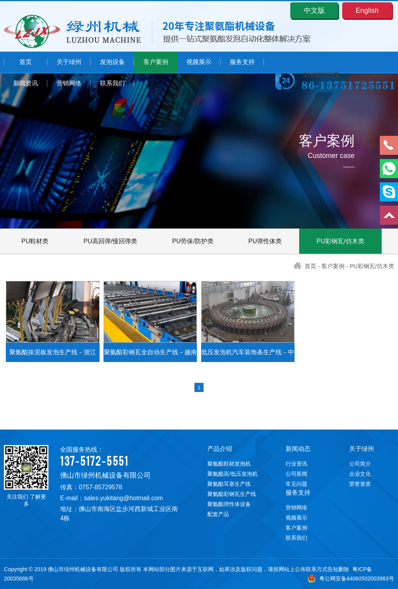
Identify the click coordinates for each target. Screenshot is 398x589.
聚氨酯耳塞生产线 (229, 484)
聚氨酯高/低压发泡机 (232, 474)
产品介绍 (219, 448)
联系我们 (112, 83)
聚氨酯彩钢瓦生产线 (231, 494)
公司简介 (360, 464)
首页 (25, 62)
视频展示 (198, 62)
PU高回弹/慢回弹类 (111, 241)
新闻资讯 (25, 83)
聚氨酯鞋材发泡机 (229, 464)
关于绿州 (69, 62)
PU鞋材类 (34, 241)
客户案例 (155, 62)
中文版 (314, 10)
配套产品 (218, 514)
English (367, 10)
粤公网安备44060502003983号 (351, 578)
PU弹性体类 (265, 241)
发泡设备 (112, 62)
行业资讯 (296, 464)
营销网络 (69, 83)
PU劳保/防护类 (193, 241)
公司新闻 (296, 474)
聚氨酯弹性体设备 (229, 504)
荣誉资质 (360, 484)
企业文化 (360, 474)
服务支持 (242, 62)
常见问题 (296, 484)
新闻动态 (298, 448)
